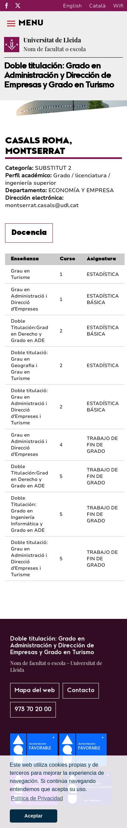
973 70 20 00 (33, 709)
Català (97, 5)
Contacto (80, 690)
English (72, 5)
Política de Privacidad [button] (37, 798)
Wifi (118, 5)
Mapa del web (35, 690)
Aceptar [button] (33, 816)
